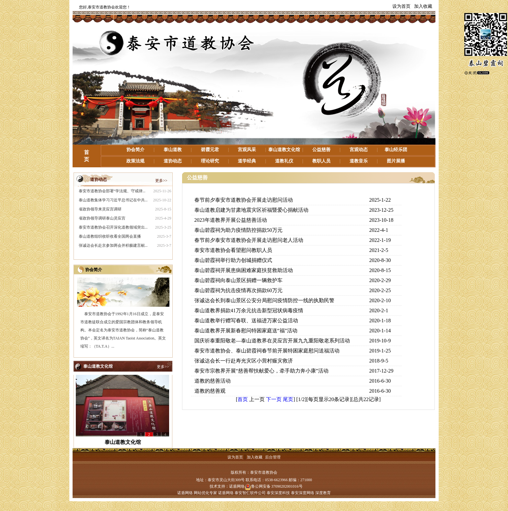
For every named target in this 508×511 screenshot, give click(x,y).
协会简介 (135, 149)
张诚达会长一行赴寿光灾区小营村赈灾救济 (243, 360)
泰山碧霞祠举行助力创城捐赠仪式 (233, 260)
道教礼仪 (284, 161)
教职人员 (321, 161)
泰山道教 (173, 149)
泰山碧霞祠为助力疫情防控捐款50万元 (238, 230)
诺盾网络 (237, 486)
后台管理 (273, 457)
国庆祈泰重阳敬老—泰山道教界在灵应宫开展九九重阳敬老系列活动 (272, 340)
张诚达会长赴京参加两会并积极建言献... (113, 245)
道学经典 (247, 161)
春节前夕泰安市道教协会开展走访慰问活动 (243, 200)
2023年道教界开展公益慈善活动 (230, 220)
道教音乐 (359, 161)
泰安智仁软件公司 (250, 493)
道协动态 (173, 161)
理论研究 (210, 161)
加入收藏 (423, 6)
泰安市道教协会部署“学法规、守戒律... (112, 191)
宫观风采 (247, 149)
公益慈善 (321, 149)
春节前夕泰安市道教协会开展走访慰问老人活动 (248, 240)
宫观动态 (359, 149)
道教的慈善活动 (212, 381)
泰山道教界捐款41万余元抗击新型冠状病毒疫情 (248, 310)
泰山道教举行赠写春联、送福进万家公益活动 (246, 320)
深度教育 (323, 493)
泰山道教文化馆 (284, 149)
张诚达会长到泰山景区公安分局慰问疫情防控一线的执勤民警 (264, 300)
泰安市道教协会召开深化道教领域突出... (113, 227)
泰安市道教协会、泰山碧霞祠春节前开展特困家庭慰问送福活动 (267, 350)
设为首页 (401, 6)
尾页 (288, 399)
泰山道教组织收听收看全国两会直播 (110, 236)
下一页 (274, 399)
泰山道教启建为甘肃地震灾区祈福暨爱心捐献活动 (251, 210)
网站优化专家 (205, 493)
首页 (242, 399)
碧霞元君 (210, 149)
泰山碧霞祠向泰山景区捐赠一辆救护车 (238, 280)
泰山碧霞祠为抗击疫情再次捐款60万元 (238, 290)
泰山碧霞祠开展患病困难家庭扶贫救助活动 (243, 270)
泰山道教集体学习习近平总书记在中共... (113, 200)
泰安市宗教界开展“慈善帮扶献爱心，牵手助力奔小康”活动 (261, 371)
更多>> (161, 180)
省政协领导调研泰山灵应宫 (102, 218)
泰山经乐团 (396, 149)
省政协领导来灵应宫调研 (100, 209)
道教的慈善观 (209, 391)
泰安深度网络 (302, 493)
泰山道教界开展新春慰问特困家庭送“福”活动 (245, 330)
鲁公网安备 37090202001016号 (274, 486)
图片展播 (396, 161)
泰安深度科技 (278, 493)
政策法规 (135, 161)
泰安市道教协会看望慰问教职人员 (233, 250)
